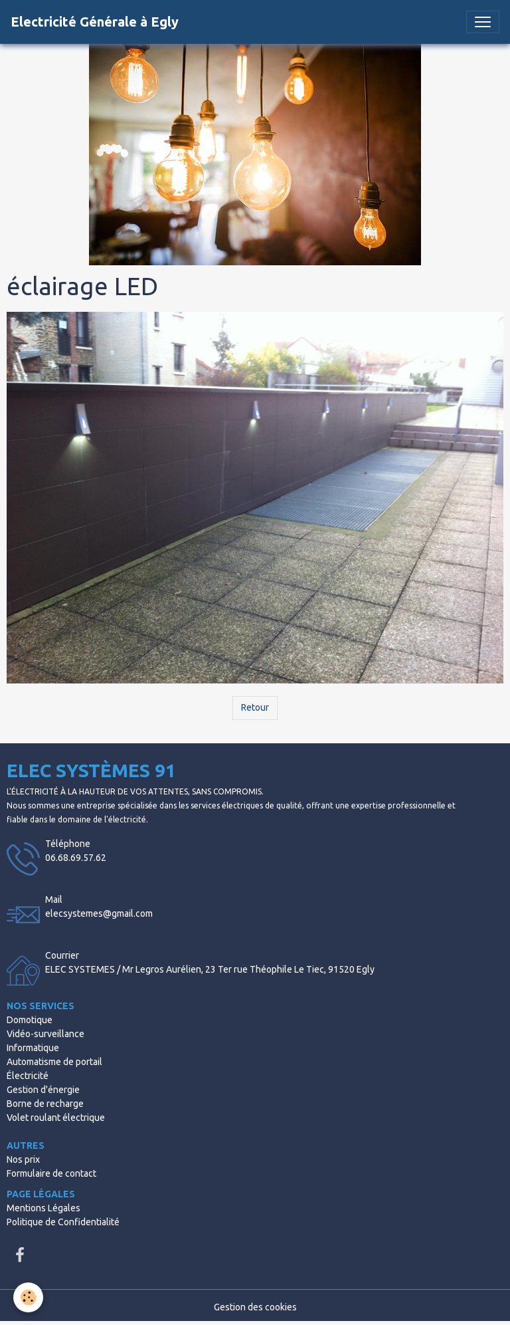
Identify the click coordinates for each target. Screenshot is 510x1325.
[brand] (95, 22)
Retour (255, 707)
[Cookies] (28, 1297)
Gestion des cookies (255, 1307)
